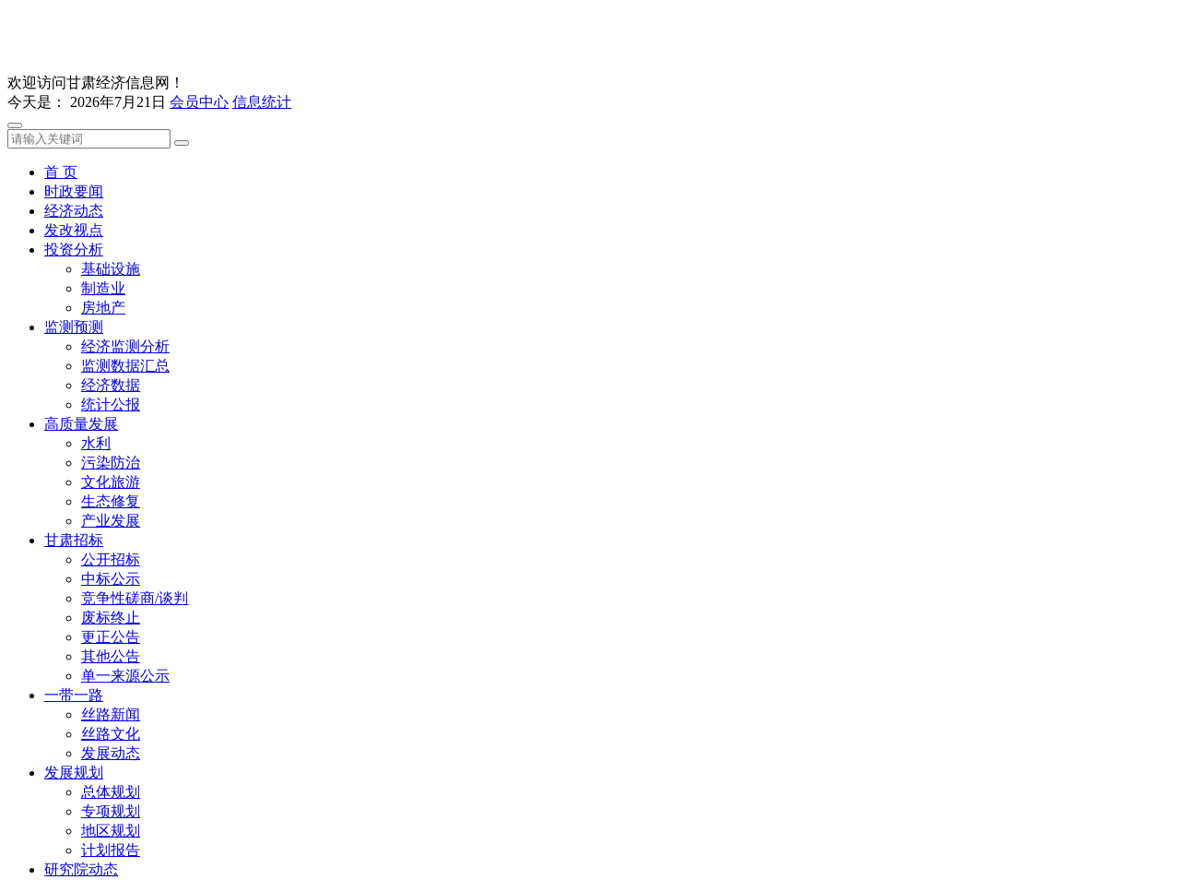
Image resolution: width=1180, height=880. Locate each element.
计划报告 (110, 850)
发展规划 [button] (73, 772)
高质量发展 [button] (81, 424)
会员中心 (199, 102)
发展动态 (110, 753)
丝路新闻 (110, 714)
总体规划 (110, 792)
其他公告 (110, 656)
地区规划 (110, 830)
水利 (96, 443)
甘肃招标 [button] (73, 540)
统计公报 (110, 404)
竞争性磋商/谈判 (134, 598)
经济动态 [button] (73, 211)
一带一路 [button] (73, 695)
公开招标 (110, 559)
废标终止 (110, 617)
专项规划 (110, 811)
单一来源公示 (125, 676)
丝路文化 (110, 734)
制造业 (103, 288)
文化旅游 (110, 482)
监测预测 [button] (73, 327)
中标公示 (110, 579)
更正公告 (110, 637)
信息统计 (261, 102)
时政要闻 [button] (73, 191)
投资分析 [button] (73, 249)
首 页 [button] (60, 172)
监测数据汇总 (125, 366)
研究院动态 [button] (81, 869)
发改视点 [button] (73, 230)
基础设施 (110, 269)
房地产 (103, 307)
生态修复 (110, 501)
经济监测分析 (125, 346)
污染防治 (110, 462)
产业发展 (110, 521)
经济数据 (110, 385)
